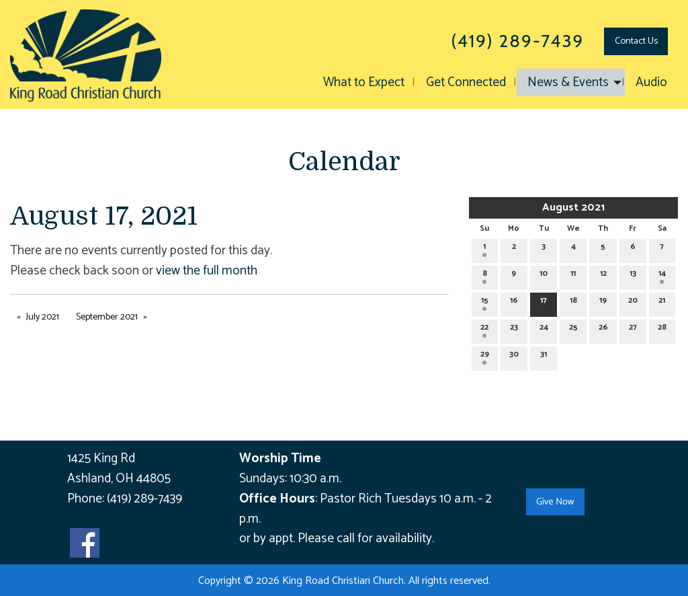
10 (544, 275)
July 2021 (42, 317)
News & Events (568, 82)
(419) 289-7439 (144, 498)
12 (603, 275)
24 (544, 329)
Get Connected (466, 82)
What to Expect (363, 82)
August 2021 (573, 207)
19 (603, 302)
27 (633, 329)
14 (662, 275)
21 (661, 302)
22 (484, 329)
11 (573, 275)
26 (603, 329)
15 (484, 302)
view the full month (206, 270)
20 (633, 302)
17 (543, 302)
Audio (651, 82)
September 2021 (107, 317)
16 (514, 302)
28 (662, 329)
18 (573, 302)
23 (514, 329)
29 (484, 356)
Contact (636, 41)
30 (514, 356)
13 (633, 275)
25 (573, 329)
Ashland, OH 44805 (119, 478)
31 (543, 356)
